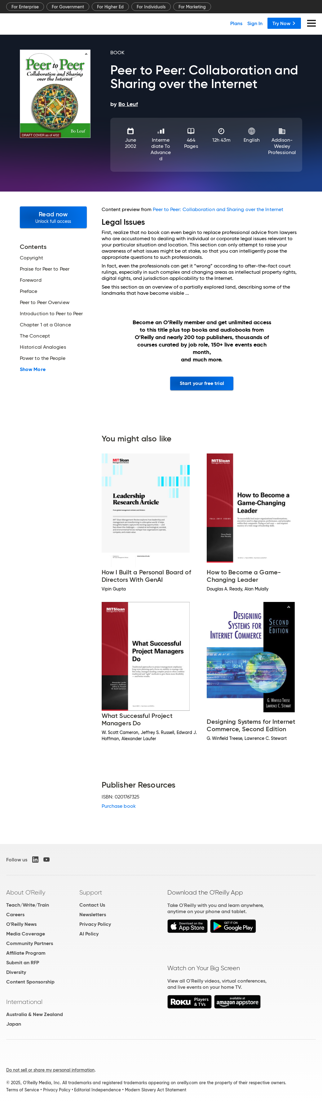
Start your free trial (202, 383)
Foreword (31, 280)
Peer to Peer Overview (44, 302)
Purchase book (119, 806)
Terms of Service (22, 1090)
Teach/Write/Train (27, 905)
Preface (28, 291)
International (24, 1002)
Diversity (16, 972)
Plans (236, 23)
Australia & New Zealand (34, 1014)
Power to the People (43, 358)
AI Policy (89, 933)
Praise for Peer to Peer (44, 269)
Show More (33, 369)
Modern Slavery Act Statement (155, 1090)
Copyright (31, 257)
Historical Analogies (43, 347)
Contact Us (92, 905)
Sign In (254, 23)
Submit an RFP (22, 962)
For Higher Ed (110, 7)
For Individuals (151, 7)
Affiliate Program (26, 953)
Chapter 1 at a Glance (45, 324)
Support (90, 892)
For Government (68, 7)
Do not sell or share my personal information (50, 1070)
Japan (13, 1024)
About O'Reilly (25, 892)
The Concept (35, 336)
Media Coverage (25, 933)
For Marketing (192, 7)
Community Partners (29, 943)
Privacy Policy (95, 924)
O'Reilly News (21, 924)
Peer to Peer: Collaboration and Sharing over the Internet (218, 209)
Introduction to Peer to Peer (51, 313)
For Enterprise (25, 7)
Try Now (284, 23)
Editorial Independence (97, 1090)
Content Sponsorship (30, 982)
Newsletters (92, 914)
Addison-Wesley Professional (282, 146)
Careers (15, 914)
